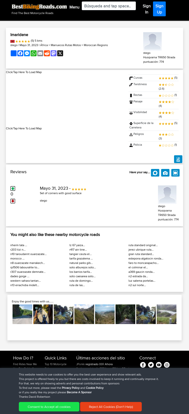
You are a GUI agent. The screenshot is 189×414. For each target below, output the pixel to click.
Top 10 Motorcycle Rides (55, 366)
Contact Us (51, 386)
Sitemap (47, 408)
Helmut (80, 386)
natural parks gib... (81, 263)
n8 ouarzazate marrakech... (27, 263)
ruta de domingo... (81, 281)
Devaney (81, 382)
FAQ (15, 391)
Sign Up (159, 9)
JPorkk (80, 364)
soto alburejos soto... (82, 267)
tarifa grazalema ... (81, 258)
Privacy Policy (62, 408)
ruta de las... (77, 285)
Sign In (147, 9)
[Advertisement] (65, 100)
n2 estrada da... (138, 276)
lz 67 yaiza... (77, 245)
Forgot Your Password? (20, 380)
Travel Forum (52, 373)
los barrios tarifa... (80, 272)
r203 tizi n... (18, 249)
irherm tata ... (18, 245)
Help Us (49, 391)
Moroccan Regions (96, 45)
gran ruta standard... (141, 254)
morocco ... (17, 258)
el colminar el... (138, 267)
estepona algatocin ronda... (145, 258)
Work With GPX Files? (26, 373)
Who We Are (52, 382)
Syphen (81, 369)
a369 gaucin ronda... (141, 272)
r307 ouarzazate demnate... (28, 272)
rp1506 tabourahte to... (24, 267)
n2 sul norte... (137, 285)
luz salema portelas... (141, 281)
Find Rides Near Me (25, 364)
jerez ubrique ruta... (141, 249)
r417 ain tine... (78, 249)
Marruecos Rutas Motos (66, 45)
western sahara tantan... (25, 281)
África (44, 45)
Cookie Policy (81, 408)
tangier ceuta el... (80, 254)
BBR (101, 364)
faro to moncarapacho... (143, 263)
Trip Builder (51, 377)
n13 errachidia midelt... (24, 285)
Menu (74, 7)
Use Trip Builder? (23, 369)
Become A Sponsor (25, 386)
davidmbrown (85, 373)
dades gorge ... (19, 276)
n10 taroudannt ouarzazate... (28, 254)
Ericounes (82, 391)
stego (14, 45)
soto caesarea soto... (82, 276)
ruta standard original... (143, 245)
